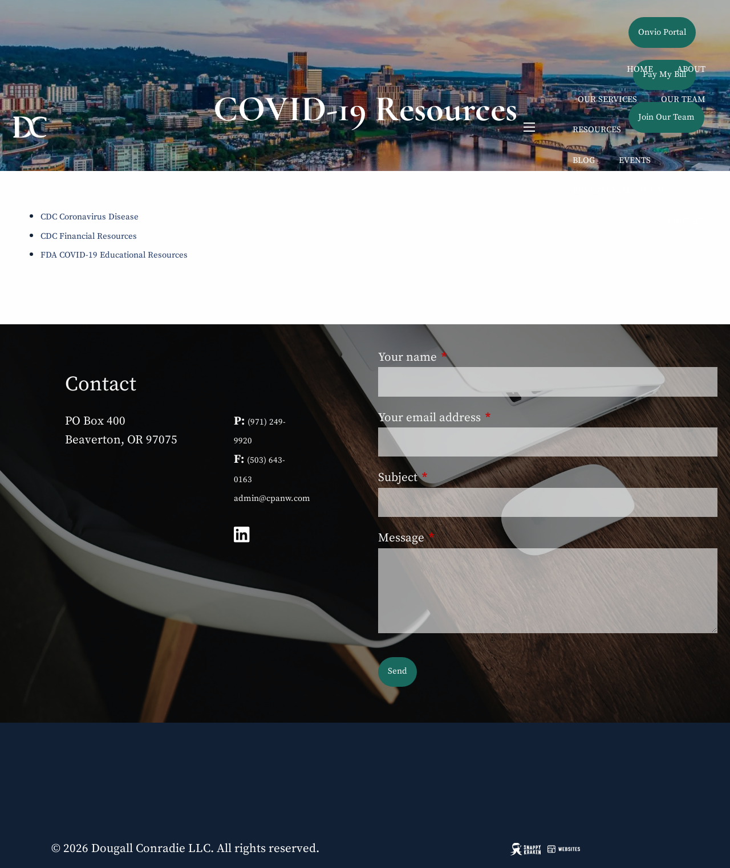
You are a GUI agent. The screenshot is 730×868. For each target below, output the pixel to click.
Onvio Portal (662, 32)
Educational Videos (619, 190)
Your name (466, 357)
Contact (686, 221)
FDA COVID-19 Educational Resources (114, 255)
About (691, 69)
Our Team (683, 99)
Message (460, 538)
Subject (456, 477)
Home (640, 69)
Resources (597, 129)
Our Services (607, 99)
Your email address (488, 417)
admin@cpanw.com (272, 498)
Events (635, 160)
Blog (584, 160)
